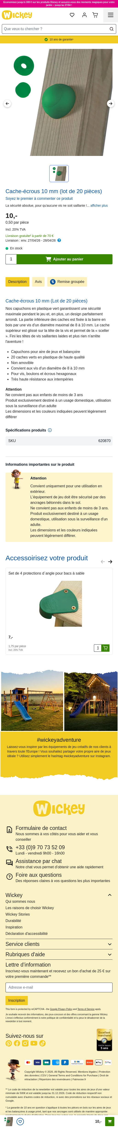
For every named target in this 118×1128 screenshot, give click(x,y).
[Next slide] (110, 561)
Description (17, 282)
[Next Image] (110, 103)
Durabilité (13, 921)
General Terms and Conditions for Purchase (73, 1075)
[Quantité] (97, 648)
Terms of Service (85, 1009)
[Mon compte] (84, 14)
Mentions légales (87, 1071)
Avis (38, 282)
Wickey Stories (18, 914)
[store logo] (17, 15)
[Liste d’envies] (20, 1121)
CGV (44, 1075)
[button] (28, 696)
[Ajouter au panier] (105, 648)
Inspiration (14, 927)
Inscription (16, 1000)
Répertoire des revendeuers (54, 1079)
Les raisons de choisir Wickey (30, 908)
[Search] (111, 29)
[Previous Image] (7, 103)
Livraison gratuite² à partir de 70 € (29, 236)
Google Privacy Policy (61, 1009)
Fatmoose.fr (79, 1079)
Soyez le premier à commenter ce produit (39, 198)
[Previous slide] (103, 561)
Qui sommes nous (20, 901)
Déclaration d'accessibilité (27, 934)
